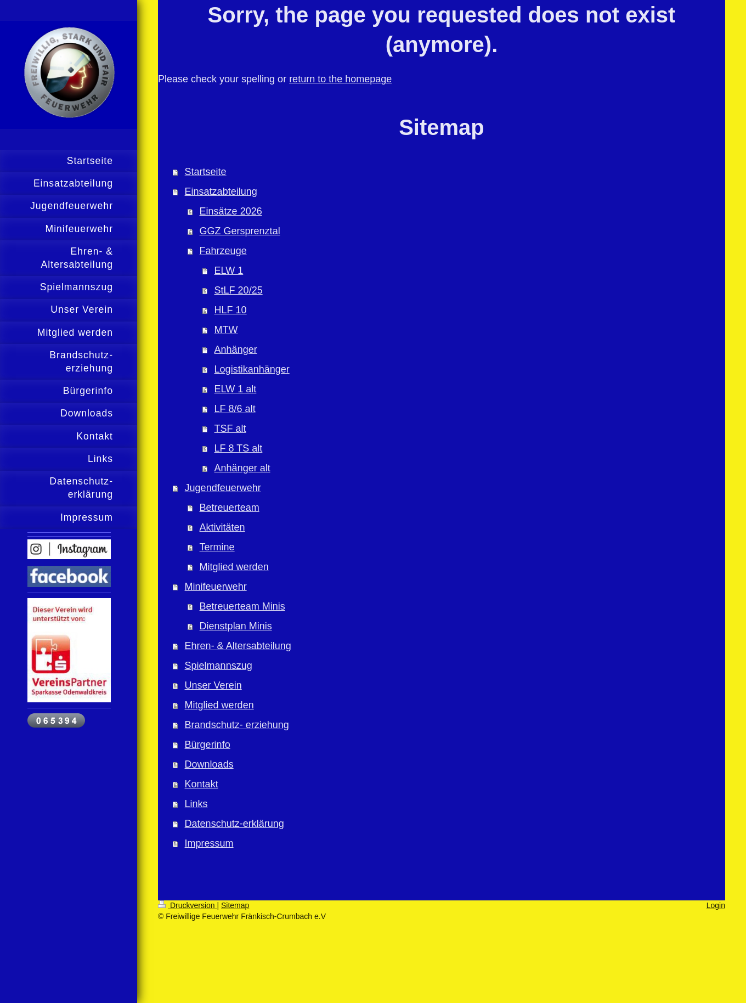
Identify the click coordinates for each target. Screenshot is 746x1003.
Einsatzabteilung (221, 191)
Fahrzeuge (223, 250)
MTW (226, 329)
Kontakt (201, 784)
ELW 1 (229, 270)
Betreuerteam (229, 507)
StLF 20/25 (238, 290)
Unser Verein (213, 685)
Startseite (206, 171)
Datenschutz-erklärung (234, 823)
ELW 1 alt (235, 389)
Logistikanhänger (252, 369)
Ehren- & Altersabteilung (238, 645)
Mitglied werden (234, 566)
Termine (217, 547)
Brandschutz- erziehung (237, 724)
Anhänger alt (242, 468)
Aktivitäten (222, 527)
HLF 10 (230, 310)
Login (716, 905)
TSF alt (230, 428)
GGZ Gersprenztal (240, 231)
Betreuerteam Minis (242, 606)
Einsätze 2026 (231, 211)
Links (196, 803)
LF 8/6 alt (235, 408)
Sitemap (235, 905)
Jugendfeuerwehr (223, 487)
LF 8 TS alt (238, 448)
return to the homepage (340, 79)
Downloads (209, 764)
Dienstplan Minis (236, 626)
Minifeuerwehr (216, 586)
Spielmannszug (218, 665)
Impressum (209, 843)
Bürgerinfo (207, 744)
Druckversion (187, 905)
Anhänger (235, 349)
